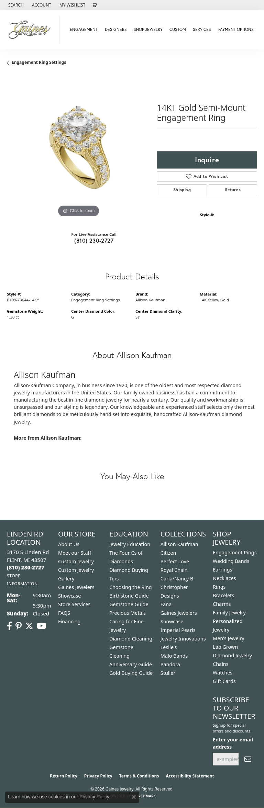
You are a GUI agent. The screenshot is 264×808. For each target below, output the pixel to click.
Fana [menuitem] (166, 604)
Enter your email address (233, 743)
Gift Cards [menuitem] (224, 681)
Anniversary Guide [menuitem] (130, 664)
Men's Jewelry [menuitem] (228, 638)
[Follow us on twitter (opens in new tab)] (29, 626)
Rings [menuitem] (219, 587)
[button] (15, 5)
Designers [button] (116, 29)
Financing (69, 621)
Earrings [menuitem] (222, 569)
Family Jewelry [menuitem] (229, 612)
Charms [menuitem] (222, 604)
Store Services (74, 604)
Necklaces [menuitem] (224, 578)
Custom (177, 29)
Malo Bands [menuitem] (174, 656)
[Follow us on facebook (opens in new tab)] (9, 626)
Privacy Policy (98, 776)
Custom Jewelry (76, 561)
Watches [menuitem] (222, 672)
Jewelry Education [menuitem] (129, 544)
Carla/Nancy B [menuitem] (177, 578)
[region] (78, 147)
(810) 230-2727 (93, 240)
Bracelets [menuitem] (223, 595)
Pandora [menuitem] (170, 664)
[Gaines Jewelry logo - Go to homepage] (31, 29)
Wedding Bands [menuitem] (231, 561)
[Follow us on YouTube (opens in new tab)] (41, 626)
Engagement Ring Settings (39, 62)
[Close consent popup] (134, 797)
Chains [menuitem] (221, 664)
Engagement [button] (84, 29)
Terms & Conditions (139, 776)
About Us (68, 544)
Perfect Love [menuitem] (175, 561)
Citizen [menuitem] (168, 553)
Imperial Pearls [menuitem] (178, 630)
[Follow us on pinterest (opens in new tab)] (18, 626)
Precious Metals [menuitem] (127, 613)
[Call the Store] (25, 567)
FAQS (64, 613)
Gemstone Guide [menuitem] (128, 604)
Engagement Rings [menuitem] (235, 552)
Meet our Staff (74, 553)
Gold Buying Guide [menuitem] (131, 673)
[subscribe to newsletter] (248, 759)
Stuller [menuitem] (168, 673)
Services (202, 29)
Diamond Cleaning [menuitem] (130, 638)
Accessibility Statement (190, 776)
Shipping (182, 189)
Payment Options (236, 29)
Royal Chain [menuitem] (174, 570)
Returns (233, 189)
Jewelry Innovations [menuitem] (183, 638)
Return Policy (63, 776)
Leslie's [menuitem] (169, 647)
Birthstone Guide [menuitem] (129, 595)
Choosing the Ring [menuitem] (130, 587)
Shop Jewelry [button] (148, 29)
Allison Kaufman (150, 299)
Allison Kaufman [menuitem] (179, 544)
